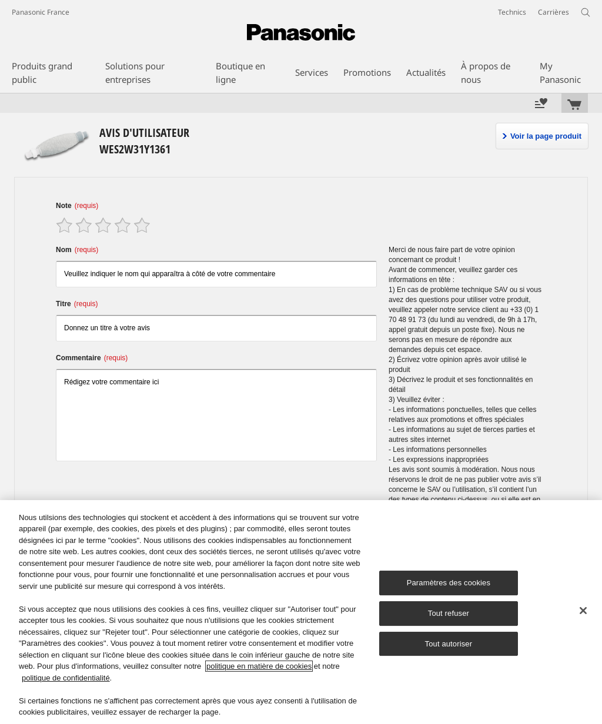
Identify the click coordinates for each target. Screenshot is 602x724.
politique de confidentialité (66, 677)
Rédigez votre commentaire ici (216, 415)
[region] (301, 612)
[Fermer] (583, 611)
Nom (77, 250)
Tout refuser (448, 613)
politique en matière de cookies (259, 666)
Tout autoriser (449, 643)
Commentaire (92, 358)
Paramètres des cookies (448, 582)
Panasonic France (40, 12)
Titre (77, 304)
